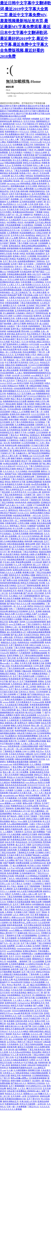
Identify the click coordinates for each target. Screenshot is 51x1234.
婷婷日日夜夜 (25, 959)
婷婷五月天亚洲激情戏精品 (35, 158)
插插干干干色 (20, 432)
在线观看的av (27, 409)
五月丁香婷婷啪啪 (32, 886)
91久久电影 (5, 342)
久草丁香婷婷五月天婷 (18, 645)
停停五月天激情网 (27, 1104)
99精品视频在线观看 (13, 163)
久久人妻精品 (35, 764)
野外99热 (25, 331)
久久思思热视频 (28, 443)
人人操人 (18, 373)
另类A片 (45, 565)
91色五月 (36, 547)
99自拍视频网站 (38, 604)
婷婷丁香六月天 (27, 134)
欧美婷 (24, 430)
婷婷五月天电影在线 (29, 583)
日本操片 (27, 884)
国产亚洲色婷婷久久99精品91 (15, 344)
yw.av (23, 241)
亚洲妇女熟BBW (30, 951)
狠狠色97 (14, 653)
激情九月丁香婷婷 (38, 209)
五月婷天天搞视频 (20, 534)
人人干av (10, 868)
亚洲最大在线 (20, 406)
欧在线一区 (18, 181)
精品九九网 (10, 614)
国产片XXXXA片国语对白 (34, 396)
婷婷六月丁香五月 (25, 1042)
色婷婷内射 (43, 1063)
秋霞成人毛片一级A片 (28, 173)
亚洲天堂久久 (25, 448)
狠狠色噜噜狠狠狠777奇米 (22, 150)
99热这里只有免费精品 (16, 1091)
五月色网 (4, 881)
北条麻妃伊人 (21, 453)
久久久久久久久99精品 (14, 178)
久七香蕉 (31, 751)
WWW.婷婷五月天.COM (35, 1086)
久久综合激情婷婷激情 (36, 622)
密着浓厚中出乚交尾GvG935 (25, 922)
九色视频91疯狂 (15, 427)
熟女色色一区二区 (21, 985)
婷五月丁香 (26, 461)
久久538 (24, 342)
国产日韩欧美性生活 (36, 694)
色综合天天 (39, 606)
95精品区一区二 (13, 360)
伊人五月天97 (9, 381)
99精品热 (29, 754)
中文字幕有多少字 (30, 124)
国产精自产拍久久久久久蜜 (18, 604)
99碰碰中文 (28, 215)
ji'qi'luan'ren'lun (23, 1003)
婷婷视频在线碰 (17, 186)
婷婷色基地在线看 (15, 925)
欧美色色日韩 (25, 1055)
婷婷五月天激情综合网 (14, 1029)
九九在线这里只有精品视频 (17, 705)
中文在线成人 (6, 534)
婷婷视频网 (43, 899)
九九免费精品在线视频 (24, 425)
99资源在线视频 (12, 303)
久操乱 (46, 850)
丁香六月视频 (9, 910)
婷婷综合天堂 (32, 324)
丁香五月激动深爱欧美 (29, 303)
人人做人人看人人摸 (29, 744)
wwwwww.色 (44, 650)
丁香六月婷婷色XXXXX (39, 466)
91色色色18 (17, 1063)
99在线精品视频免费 (15, 559)
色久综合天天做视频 (11, 598)
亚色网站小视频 (28, 575)
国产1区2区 (28, 593)
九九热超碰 (5, 725)
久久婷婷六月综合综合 (23, 316)
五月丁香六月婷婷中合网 (23, 676)
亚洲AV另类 (40, 1021)
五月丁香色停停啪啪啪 (28, 464)
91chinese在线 (38, 702)
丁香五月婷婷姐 (7, 502)
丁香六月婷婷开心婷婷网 (21, 479)
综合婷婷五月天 (10, 591)
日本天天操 (14, 191)
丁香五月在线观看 (21, 171)
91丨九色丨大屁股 (24, 505)
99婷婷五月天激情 (29, 834)
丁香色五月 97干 (24, 674)
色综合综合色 (21, 842)
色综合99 (38, 1042)
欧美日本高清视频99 (13, 699)
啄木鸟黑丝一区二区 (37, 238)
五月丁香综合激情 (8, 404)
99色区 (22, 254)
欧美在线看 (14, 173)
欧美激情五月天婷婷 (13, 484)
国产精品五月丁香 (29, 679)
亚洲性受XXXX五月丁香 (21, 336)
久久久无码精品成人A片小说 (17, 811)
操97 (15, 987)
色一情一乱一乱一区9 (9, 448)
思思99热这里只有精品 (39, 196)
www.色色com (31, 782)
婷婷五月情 (15, 1075)
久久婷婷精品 (38, 282)
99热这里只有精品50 (39, 980)
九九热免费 (30, 559)
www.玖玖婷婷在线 (19, 928)
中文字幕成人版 (30, 1063)
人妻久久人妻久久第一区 (11, 456)
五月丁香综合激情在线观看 (31, 655)
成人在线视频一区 (12, 536)
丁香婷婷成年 (41, 476)
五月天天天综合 (41, 1011)
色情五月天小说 (41, 440)
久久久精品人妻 (34, 492)
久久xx (8, 165)
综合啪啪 (9, 565)
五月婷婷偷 (41, 557)
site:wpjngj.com (13, 183)
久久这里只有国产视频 (39, 251)
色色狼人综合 (35, 349)
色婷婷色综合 (23, 642)
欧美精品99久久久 (28, 941)
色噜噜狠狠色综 (17, 782)
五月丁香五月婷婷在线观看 (31, 1044)
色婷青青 (11, 845)
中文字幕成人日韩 (33, 881)
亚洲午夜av (15, 329)
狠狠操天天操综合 (30, 1037)
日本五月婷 (24, 209)
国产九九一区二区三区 (10, 943)
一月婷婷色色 (40, 264)
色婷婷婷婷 (15, 443)
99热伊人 (7, 917)
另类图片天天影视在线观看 (18, 902)
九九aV (3, 189)
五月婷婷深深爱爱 (27, 202)
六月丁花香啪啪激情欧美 (29, 596)
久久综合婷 (37, 562)
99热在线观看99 (21, 196)
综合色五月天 (38, 458)
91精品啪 (19, 147)
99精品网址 (8, 181)
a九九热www (16, 1037)
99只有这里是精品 (18, 992)
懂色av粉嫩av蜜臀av (19, 1078)
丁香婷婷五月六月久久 (18, 539)
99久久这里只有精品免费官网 (29, 891)
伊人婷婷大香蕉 (39, 292)
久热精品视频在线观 (29, 746)
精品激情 (16, 972)
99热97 (8, 894)
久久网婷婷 (8, 889)
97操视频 (22, 987)
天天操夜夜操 (11, 798)
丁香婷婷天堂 (35, 500)
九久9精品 (13, 596)
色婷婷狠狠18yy (12, 132)
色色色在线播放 (38, 391)
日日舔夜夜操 (29, 990)
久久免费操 (35, 331)
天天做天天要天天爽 (40, 445)
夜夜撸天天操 (38, 663)
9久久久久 (4, 526)
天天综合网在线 (14, 409)
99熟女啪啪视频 (24, 474)
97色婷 (8, 375)
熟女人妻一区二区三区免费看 (16, 772)
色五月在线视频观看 (25, 308)
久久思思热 (27, 1016)
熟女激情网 (45, 528)
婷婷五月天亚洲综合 (32, 163)
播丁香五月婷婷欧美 (40, 707)
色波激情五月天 (23, 259)
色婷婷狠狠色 (34, 326)
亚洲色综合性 (11, 1003)
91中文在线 (34, 344)
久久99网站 (10, 860)
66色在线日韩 (31, 1029)
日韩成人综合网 (36, 318)
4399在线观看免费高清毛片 (25, 388)
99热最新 (23, 419)
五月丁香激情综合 (42, 409)
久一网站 (15, 663)
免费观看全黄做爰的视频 (17, 762)
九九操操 (18, 790)
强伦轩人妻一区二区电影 (25, 687)
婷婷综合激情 (41, 897)
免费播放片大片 (34, 277)
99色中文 (33, 899)
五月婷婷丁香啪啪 (8, 243)
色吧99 (30, 606)
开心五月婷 (35, 427)
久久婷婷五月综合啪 (34, 964)
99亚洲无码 (19, 712)
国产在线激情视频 (32, 1039)
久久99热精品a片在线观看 (36, 876)
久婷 (41, 370)
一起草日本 (41, 1104)
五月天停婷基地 (35, 842)
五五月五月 (26, 995)
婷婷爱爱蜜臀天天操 (30, 627)
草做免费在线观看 (23, 562)
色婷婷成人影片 (13, 954)
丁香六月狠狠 (22, 243)
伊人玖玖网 (17, 528)
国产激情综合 (26, 137)
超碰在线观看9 (23, 445)
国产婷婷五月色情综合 (12, 640)
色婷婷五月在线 (7, 876)
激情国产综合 (11, 474)
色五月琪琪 (37, 720)
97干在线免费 (39, 505)
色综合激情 (42, 256)
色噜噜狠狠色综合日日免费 (14, 401)
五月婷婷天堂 (38, 956)
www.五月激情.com (17, 624)
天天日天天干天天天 (36, 785)
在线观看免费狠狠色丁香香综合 (31, 261)
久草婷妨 (9, 912)
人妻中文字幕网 (19, 324)
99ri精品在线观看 (10, 464)
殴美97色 (13, 741)
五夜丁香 (23, 969)
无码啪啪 (38, 225)
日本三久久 (34, 362)
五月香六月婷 (22, 658)
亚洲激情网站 (6, 814)
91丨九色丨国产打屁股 (39, 570)
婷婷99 (28, 904)
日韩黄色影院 (11, 523)
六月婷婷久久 (41, 676)
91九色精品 (19, 549)
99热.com (38, 508)
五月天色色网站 (38, 194)
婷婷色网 (28, 541)
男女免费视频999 (12, 134)
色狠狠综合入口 (13, 394)
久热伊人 (37, 137)
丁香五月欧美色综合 (36, 1050)
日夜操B (22, 129)
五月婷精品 (40, 422)
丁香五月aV (14, 435)
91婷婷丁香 (41, 202)
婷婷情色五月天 (39, 718)
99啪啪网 (46, 902)
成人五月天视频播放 (13, 508)
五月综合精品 (21, 1024)
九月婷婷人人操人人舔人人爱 (24, 894)
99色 (23, 360)
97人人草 (17, 565)
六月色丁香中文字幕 (38, 487)
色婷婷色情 (26, 1075)
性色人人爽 (38, 165)
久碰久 (32, 824)
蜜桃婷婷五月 (38, 959)
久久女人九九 (23, 513)
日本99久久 (23, 692)
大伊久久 (9, 171)
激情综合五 (13, 510)
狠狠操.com (27, 456)
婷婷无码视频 (44, 834)
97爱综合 (37, 803)
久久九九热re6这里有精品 (20, 1052)
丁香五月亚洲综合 (30, 552)
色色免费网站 (44, 220)
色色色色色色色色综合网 (15, 785)
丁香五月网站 (16, 767)
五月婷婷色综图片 (23, 757)
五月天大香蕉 (31, 186)
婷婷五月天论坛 (13, 518)
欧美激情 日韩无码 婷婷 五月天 (20, 1021)
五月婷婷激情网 (24, 938)
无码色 (22, 622)
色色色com (43, 806)
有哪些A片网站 (17, 417)
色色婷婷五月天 (37, 171)
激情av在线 (27, 803)
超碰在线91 (37, 461)
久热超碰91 (20, 313)
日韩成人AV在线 (29, 619)
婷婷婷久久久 (11, 1016)
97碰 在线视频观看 (33, 417)
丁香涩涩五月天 (34, 438)
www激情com (35, 160)
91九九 (18, 124)
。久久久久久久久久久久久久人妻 (19, 300)
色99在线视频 (34, 471)
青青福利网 (46, 435)
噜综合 (22, 795)
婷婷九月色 (24, 915)
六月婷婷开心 (38, 884)
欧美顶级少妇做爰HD (35, 254)
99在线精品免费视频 (21, 515)
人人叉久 (21, 1088)
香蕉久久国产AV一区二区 (11, 215)
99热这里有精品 (22, 1073)
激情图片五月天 (10, 305)
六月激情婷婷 (24, 653)
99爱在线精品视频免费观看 (38, 632)
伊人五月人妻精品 (20, 160)
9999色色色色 (20, 502)
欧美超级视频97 (26, 248)
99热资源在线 (13, 746)
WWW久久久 (22, 466)
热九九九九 (42, 619)
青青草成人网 (13, 321)
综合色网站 (34, 126)
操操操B (30, 401)
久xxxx (24, 220)
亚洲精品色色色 (19, 451)
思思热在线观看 (32, 178)
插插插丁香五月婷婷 (25, 404)
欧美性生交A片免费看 (18, 567)
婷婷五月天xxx (6, 1013)
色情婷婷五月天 (7, 432)
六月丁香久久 (16, 884)
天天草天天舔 (14, 241)
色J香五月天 (10, 126)
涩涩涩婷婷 (5, 412)
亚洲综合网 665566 (21, 570)
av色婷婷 (31, 827)
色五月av (40, 751)
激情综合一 (42, 687)
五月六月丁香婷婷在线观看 (29, 585)
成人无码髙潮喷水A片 (16, 632)
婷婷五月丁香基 (41, 775)
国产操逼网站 (29, 767)
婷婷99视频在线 (36, 534)
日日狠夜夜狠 (41, 998)
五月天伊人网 (6, 770)
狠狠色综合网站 (33, 648)
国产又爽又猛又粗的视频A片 (15, 661)
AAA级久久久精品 (23, 946)
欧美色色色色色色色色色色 (14, 827)
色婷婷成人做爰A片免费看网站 (33, 554)
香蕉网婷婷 (8, 357)
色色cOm (16, 814)
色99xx (10, 985)
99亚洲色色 (27, 565)
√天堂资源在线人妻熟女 (37, 987)
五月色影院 (19, 355)
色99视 (42, 583)
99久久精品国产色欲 (9, 438)
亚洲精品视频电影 (34, 482)
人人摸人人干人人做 (15, 285)
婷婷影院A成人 (33, 1091)
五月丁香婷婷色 (7, 808)
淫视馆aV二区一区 (13, 627)
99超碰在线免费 (13, 331)
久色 (5, 1050)
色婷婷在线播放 (35, 798)
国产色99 (38, 889)
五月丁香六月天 (28, 972)
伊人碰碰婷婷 (9, 313)
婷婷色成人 (14, 526)
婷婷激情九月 (6, 904)
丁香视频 (38, 212)
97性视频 (35, 808)
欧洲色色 (37, 316)
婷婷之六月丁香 (43, 941)
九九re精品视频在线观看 (17, 824)
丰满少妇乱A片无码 (28, 1101)
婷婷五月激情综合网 (17, 277)
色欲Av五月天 (25, 510)
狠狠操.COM (20, 751)
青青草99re (24, 435)
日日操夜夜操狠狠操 (38, 1078)
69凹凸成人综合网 (23, 868)
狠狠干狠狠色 (16, 458)
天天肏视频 (5, 635)
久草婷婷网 (33, 661)
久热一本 (45, 331)
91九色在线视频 (38, 982)
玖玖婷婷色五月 (35, 928)
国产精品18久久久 (18, 1083)
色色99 (12, 147)
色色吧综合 (30, 235)
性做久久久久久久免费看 (11, 572)
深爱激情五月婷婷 (8, 308)
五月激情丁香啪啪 (12, 671)
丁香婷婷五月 (9, 751)
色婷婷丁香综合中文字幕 (19, 788)
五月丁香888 (41, 912)
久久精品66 (5, 782)
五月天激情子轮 (25, 588)
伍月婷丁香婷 (16, 264)
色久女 (24, 518)
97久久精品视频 (13, 834)
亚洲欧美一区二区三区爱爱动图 (37, 640)
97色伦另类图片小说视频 (11, 619)
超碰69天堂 (25, 414)
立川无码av (11, 1042)
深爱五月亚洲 (28, 801)
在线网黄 (11, 946)
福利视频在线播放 (8, 733)
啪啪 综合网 (36, 902)
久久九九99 (42, 715)
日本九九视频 (38, 1026)
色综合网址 (37, 1052)
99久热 (28, 837)
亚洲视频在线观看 (39, 653)
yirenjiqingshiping (24, 948)
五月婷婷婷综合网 (22, 311)
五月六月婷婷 (40, 754)
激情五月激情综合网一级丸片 (17, 829)
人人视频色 (8, 832)
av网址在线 (8, 637)
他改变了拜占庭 (24, 591)
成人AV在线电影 (16, 1039)
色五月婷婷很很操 (21, 980)
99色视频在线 (38, 904)
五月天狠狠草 (11, 938)
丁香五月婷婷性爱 (8, 710)
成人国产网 (26, 1026)
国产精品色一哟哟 (14, 816)
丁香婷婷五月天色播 (25, 852)
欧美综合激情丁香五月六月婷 (15, 339)
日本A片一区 (20, 266)
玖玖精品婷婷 (26, 272)
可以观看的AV (11, 736)
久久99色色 (25, 375)
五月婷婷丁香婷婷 (40, 946)
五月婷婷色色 (33, 1096)
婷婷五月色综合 (43, 972)
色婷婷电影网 (20, 731)
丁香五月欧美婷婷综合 (12, 495)
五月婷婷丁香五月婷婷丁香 (38, 305)
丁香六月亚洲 (21, 326)
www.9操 (44, 344)
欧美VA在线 (22, 349)
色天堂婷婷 (27, 165)
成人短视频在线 (19, 865)
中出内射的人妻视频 (37, 419)
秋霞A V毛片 (30, 355)
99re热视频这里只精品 (39, 878)
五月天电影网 (33, 241)
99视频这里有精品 (39, 674)
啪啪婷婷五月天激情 (22, 357)
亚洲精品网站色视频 (37, 741)
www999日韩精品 (14, 951)
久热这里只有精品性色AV (33, 290)
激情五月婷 (28, 508)
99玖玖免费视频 (32, 795)
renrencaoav (33, 220)
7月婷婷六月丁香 (7, 453)
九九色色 (47, 225)
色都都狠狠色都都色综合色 (20, 1068)
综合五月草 (46, 723)
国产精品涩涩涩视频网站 (39, 453)
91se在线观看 (31, 871)
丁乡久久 (11, 878)
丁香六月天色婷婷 (11, 775)
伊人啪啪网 (39, 150)
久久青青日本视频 (32, 147)
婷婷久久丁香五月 (34, 266)
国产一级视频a (32, 298)
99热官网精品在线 (21, 764)
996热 (21, 321)
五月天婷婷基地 (35, 821)
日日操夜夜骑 (25, 707)
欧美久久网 (8, 980)
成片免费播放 (39, 832)
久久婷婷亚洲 (13, 720)
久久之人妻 (34, 347)
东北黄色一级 (38, 1081)
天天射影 (9, 648)
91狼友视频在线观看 (39, 1073)
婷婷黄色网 (12, 1047)
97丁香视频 (21, 694)
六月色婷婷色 (13, 1044)
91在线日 (11, 326)
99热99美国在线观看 (15, 544)
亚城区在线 (22, 933)
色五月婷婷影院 (37, 383)
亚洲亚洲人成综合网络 (26, 738)
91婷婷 (19, 803)
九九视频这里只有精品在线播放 (14, 974)
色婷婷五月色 (9, 318)
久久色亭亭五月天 (18, 492)
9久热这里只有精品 (11, 554)
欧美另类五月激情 (8, 469)
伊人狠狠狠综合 (39, 995)
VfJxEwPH (4, 653)
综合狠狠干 (27, 956)
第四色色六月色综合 (36, 1083)
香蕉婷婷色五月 (39, 671)
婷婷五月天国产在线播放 (21, 1005)
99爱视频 (26, 1034)
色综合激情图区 (29, 352)
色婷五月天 (34, 658)
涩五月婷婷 (39, 593)
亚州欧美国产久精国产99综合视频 (32, 580)
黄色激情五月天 (38, 1003)
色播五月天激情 (26, 440)
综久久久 (26, 858)
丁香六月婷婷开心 (34, 624)
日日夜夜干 (26, 1081)
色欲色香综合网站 (20, 347)
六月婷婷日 (33, 969)
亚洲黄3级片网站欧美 (38, 539)
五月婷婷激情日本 (27, 873)
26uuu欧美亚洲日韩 (22, 1013)
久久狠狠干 (22, 741)
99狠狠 (33, 523)
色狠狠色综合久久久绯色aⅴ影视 (24, 806)
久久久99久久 (9, 471)
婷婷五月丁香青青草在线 (37, 313)
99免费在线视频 (22, 863)
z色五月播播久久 (35, 1024)
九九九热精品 (21, 471)
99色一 (12, 609)
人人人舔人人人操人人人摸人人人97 (28, 1000)
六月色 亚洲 (33, 204)
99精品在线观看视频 (23, 759)
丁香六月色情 (19, 648)
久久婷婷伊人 (16, 269)
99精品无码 (10, 365)
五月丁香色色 (44, 531)
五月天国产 (5, 199)
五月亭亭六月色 (17, 235)
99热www (27, 269)
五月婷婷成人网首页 (32, 699)
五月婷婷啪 (16, 165)
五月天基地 (28, 264)
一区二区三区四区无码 (24, 749)
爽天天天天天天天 (34, 1088)
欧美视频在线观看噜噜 (38, 567)
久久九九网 (22, 204)
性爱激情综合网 (12, 1104)
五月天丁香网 (18, 904)
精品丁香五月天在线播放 (21, 399)
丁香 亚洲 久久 (43, 617)
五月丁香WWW (33, 1099)
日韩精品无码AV (12, 941)
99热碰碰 (35, 119)
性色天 (16, 500)
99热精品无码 (29, 930)
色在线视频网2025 (27, 233)
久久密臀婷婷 (13, 202)
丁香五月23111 (42, 873)
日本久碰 (33, 243)
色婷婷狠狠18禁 (28, 329)
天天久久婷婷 (13, 279)
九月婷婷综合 (16, 684)
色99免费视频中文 (33, 549)
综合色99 (13, 588)
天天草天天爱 (26, 663)
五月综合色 (41, 930)
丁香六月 (41, 352)
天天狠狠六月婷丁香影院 (24, 912)
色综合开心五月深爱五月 (38, 731)
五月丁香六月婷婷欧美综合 (22, 422)
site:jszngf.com (6, 764)
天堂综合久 (18, 637)
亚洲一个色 (44, 204)
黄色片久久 (23, 531)
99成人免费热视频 (25, 189)
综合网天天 (43, 1029)
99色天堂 (24, 500)
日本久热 (42, 736)
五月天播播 (8, 858)
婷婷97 (28, 547)
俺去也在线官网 (10, 349)
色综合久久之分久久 (13, 1094)
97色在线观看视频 (12, 225)
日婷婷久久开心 (36, 967)
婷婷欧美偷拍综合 (37, 191)
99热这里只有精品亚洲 (37, 1065)
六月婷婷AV (28, 199)
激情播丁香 (12, 728)
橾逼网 (10, 217)
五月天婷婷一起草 (18, 1096)
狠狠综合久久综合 (9, 642)
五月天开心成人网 (20, 770)
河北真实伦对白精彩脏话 (21, 666)
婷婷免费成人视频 (28, 183)
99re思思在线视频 (38, 484)
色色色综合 (8, 388)
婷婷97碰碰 (14, 419)
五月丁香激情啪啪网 (28, 681)
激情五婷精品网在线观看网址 (34, 246)
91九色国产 (26, 368)
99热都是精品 (41, 134)
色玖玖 (20, 222)
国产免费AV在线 (10, 580)
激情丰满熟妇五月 (11, 1101)
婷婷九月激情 (31, 497)
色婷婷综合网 (11, 445)
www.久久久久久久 (40, 448)
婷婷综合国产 (9, 977)
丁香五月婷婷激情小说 (26, 601)
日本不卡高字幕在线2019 (20, 194)
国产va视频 (38, 1005)
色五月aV (17, 1034)
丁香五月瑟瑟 (40, 801)
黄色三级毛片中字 (27, 629)
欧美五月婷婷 (23, 383)
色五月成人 (15, 342)
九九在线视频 (38, 961)
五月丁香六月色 (10, 261)
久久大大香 (37, 591)
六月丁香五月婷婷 (12, 907)
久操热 (26, 427)
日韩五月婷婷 (42, 233)
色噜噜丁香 (23, 386)
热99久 (32, 692)
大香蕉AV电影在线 (17, 298)
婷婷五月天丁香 (32, 321)
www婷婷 (17, 858)
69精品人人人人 (21, 967)
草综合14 (11, 777)
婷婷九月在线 (6, 254)
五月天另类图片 (15, 152)
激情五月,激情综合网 (32, 684)
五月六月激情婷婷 (14, 396)
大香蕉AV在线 (21, 318)
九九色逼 (4, 567)
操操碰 (20, 886)
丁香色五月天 (21, 381)
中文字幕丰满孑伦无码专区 (16, 362)
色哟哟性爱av (27, 954)
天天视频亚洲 (23, 850)
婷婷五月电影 (35, 710)
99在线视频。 (13, 961)
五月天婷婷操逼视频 (9, 531)
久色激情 (31, 432)
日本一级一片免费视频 (16, 1107)
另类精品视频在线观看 (16, 274)
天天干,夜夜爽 (42, 767)
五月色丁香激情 (30, 816)
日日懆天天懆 (39, 759)
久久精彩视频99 (20, 1070)
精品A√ (14, 821)
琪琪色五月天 (14, 575)
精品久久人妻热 (38, 829)
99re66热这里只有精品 (20, 982)
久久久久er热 (36, 142)
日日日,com (11, 383)
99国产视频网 (9, 863)
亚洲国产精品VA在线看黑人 (27, 780)
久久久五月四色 (38, 414)
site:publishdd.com (10, 795)
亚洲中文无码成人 (22, 578)
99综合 (46, 212)
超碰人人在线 (36, 850)
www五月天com (31, 181)
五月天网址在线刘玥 (32, 925)
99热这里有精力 (22, 878)
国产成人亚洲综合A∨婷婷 (34, 920)
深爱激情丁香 (6, 451)
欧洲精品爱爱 (16, 920)
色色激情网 (29, 222)
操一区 (44, 547)
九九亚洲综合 (27, 225)
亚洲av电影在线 (11, 629)
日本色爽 (21, 305)
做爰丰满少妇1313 (12, 1026)
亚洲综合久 (35, 435)
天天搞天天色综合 (31, 635)
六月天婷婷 (22, 798)
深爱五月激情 (34, 723)
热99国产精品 (40, 199)
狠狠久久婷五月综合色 (20, 725)
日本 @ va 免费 (11, 238)
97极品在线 (26, 671)
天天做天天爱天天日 (15, 855)
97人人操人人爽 (12, 139)
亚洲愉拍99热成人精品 (10, 282)
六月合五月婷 (16, 990)
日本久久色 (10, 757)
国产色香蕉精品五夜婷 (16, 840)
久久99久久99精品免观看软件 (15, 1060)
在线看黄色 (44, 241)
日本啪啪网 (43, 243)
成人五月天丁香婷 (23, 845)
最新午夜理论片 (34, 697)
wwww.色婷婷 (9, 702)
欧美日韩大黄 (27, 907)
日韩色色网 (12, 850)
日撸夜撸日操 (6, 207)
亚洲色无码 (14, 414)
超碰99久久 (39, 248)
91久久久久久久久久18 (25, 977)
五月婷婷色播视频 (16, 964)
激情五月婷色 (6, 570)
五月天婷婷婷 (42, 432)
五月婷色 (33, 531)
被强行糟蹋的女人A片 (22, 207)
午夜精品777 (28, 152)
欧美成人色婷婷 (21, 378)
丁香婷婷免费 (6, 837)
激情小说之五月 (34, 274)
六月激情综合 (13, 440)
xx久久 (16, 915)
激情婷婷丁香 (25, 961)
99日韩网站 (12, 222)
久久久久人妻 (36, 1034)
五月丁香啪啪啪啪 (16, 1086)
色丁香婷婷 (5, 871)
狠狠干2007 (12, 189)
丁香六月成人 (38, 598)
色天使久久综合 (34, 865)
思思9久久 (23, 238)
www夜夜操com (32, 668)
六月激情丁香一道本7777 (34, 495)
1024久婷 (15, 375)
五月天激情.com (28, 394)
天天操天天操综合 (12, 368)
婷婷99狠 (24, 191)
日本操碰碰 (44, 780)
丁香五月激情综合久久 (29, 139)
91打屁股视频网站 (29, 935)
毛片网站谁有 (16, 158)
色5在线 (26, 484)
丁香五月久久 (33, 1107)
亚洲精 (39, 611)
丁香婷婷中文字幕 (12, 935)
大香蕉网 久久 (41, 425)
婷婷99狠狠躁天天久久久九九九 (16, 391)
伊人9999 (13, 847)
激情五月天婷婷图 (25, 1047)
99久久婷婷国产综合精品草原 (34, 287)
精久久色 (7, 819)
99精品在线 (38, 541)
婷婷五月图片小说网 (35, 819)
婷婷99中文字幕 (18, 482)
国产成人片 (14, 681)
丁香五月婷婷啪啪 (14, 897)
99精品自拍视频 (26, 775)
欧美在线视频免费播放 (28, 736)
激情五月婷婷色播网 (35, 360)
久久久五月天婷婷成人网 (32, 536)
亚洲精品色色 (29, 897)
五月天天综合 (29, 121)
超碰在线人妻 (11, 723)
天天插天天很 (13, 209)
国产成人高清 (16, 635)
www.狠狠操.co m (7, 803)
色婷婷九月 (41, 990)
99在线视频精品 (13, 995)
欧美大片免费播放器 (29, 279)
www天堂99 (37, 368)
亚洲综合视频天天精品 (40, 513)
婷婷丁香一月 (36, 412)
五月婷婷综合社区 (38, 863)
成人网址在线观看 (11, 370)
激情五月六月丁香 (35, 992)
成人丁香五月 (22, 710)
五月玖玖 (28, 832)
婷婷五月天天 (42, 575)
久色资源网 (43, 279)
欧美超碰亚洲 (14, 679)
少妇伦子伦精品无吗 (31, 1018)
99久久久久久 (22, 126)
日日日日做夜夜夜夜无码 (23, 1011)
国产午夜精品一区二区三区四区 (31, 728)
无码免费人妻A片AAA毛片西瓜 (27, 217)
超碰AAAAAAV (18, 917)
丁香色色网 (34, 974)
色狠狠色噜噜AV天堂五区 (18, 142)
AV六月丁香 (41, 1060)
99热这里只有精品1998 (26, 733)
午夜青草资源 (28, 155)
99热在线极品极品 (18, 697)
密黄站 (41, 681)
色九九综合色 (10, 476)
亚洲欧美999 (10, 601)
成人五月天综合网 (16, 547)
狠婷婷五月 (8, 500)
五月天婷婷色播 (15, 593)
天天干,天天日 (15, 956)
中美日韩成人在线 (30, 295)
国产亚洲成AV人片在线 (38, 430)
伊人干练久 (12, 886)
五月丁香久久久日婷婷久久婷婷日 (23, 689)
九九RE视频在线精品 (20, 168)
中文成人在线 (9, 562)
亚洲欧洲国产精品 (22, 808)
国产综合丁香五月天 (24, 860)
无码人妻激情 (23, 847)
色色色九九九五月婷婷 (25, 910)
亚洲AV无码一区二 (11, 521)
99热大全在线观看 (28, 715)
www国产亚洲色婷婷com (35, 489)
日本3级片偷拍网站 (40, 868)
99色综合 (29, 176)
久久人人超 (21, 606)
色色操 (16, 254)
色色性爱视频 (6, 515)
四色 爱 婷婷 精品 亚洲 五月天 (13, 334)
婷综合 (8, 482)
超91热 (11, 1050)
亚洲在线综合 (14, 246)
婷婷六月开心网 (42, 401)
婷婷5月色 (39, 308)
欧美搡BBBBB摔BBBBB (23, 212)
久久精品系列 (14, 220)
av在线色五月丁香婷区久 (27, 650)
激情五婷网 (30, 544)
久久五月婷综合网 (20, 487)
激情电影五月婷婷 (18, 1065)
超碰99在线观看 (17, 871)
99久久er (12, 998)
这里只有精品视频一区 (39, 339)
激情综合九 (17, 121)
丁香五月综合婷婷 (8, 852)
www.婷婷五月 (37, 375)
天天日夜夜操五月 (23, 702)
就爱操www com (30, 1094)
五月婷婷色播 (25, 720)
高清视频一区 (16, 199)
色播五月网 (40, 404)
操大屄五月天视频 (33, 712)
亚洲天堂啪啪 (13, 655)
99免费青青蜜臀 (37, 642)
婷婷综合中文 (44, 186)
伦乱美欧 (11, 1024)
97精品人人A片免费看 (20, 412)
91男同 (32, 1060)
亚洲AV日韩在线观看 (35, 917)
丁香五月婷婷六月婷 (41, 1055)
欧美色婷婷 (42, 183)
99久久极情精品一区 (39, 811)
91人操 (10, 1070)
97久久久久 (24, 132)
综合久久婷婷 (41, 152)
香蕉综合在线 (33, 451)
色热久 (3, 222)
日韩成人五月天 (37, 132)
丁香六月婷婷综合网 (15, 668)
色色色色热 (37, 837)
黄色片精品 (45, 451)
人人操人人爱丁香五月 (31, 814)
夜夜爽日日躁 (28, 572)
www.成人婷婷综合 (13, 801)
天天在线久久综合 (34, 129)
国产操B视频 (5, 324)
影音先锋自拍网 (44, 523)
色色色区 (46, 500)
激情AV (44, 471)
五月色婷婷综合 (13, 430)
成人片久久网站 (17, 176)
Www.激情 (22, 821)
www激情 (23, 438)
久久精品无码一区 (31, 528)
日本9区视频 (25, 282)
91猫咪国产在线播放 (36, 526)
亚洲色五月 (22, 723)
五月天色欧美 (39, 479)
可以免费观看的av (39, 510)
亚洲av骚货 (13, 622)
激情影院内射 (9, 124)
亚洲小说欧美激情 (12, 461)
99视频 (33, 847)
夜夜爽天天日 (18, 837)
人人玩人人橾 (38, 357)
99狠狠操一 (19, 497)
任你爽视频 (17, 145)
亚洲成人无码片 (19, 256)
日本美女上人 (9, 1073)
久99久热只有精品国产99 (26, 777)
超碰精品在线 (21, 365)
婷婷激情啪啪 (13, 248)
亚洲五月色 (28, 145)
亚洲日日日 (8, 987)
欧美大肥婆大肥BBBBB (25, 557)
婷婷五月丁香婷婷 (24, 469)
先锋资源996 (39, 145)
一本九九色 (36, 515)
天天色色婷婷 (42, 692)
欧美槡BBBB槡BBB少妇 (15, 1099)
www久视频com (15, 930)
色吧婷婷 (26, 119)
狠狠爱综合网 (42, 329)
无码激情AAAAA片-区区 (10, 119)
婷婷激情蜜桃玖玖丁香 (30, 521)
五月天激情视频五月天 (23, 889)
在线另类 (15, 969)
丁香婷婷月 (18, 832)
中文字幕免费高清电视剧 (25, 1057)
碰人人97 (37, 565)
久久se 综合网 (39, 1016)
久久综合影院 (23, 251)
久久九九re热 (38, 456)
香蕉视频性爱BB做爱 (28, 370)
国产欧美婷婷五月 (40, 757)
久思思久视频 (23, 523)
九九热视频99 (14, 718)
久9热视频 (31, 256)
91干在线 (34, 168)
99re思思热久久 (9, 204)
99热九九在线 (35, 645)
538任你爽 (36, 948)
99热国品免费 (13, 272)
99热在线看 (19, 876)
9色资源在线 (16, 552)
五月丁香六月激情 (28, 943)
